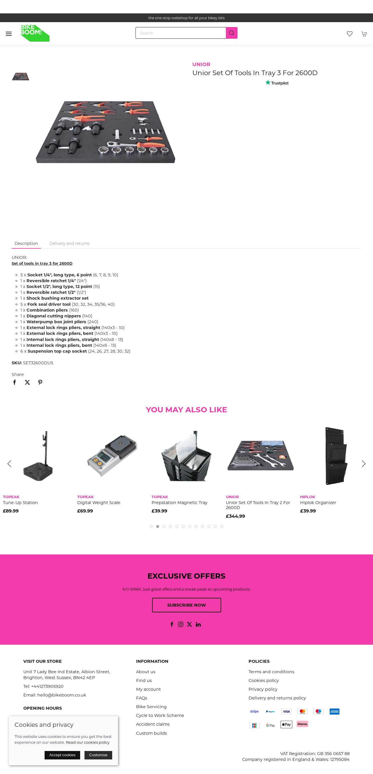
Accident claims (153, 724)
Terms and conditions (271, 671)
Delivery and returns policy (277, 698)
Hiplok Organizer (318, 502)
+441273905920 (47, 686)
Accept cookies (62, 755)
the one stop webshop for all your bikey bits (186, 18)
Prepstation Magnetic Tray (179, 502)
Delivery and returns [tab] (69, 243)
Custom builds (151, 733)
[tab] (151, 526)
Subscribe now (186, 605)
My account (148, 689)
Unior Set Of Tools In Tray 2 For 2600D (258, 505)
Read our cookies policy (88, 742)
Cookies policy (264, 680)
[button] (9, 33)
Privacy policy (263, 689)
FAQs (141, 698)
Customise (98, 755)
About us (145, 671)
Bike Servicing (151, 706)
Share (18, 374)
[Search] (186, 33)
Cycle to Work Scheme (160, 715)
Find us (144, 680)
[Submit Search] (231, 33)
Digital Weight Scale (98, 502)
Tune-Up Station (20, 502)
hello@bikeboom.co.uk (61, 695)
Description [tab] (26, 243)
